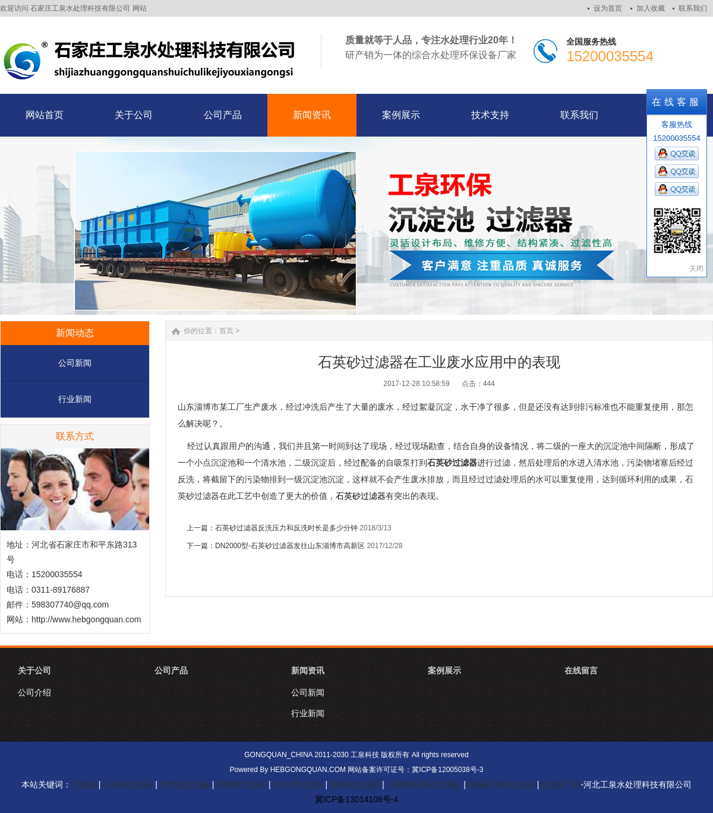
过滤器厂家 (560, 784)
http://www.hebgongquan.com (86, 619)
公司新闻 (75, 363)
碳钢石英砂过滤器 (501, 784)
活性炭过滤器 (185, 784)
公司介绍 (34, 692)
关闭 (696, 268)
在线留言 (581, 670)
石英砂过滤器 (128, 784)
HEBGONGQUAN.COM (308, 769)
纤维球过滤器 (241, 784)
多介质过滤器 (298, 784)
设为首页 (608, 8)
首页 (226, 331)
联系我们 (693, 8)
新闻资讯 (307, 670)
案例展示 (444, 670)
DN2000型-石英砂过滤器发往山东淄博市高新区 (290, 546)
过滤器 (83, 784)
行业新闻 (75, 399)
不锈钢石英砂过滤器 (423, 784)
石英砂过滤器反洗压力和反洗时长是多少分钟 (286, 528)
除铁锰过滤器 (355, 784)
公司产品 (171, 670)
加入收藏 (650, 8)
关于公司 (34, 670)
